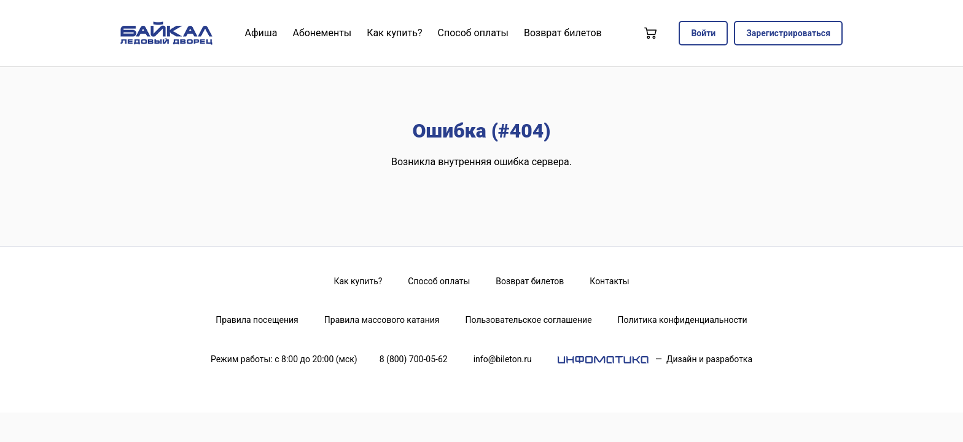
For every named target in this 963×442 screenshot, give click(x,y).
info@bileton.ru (503, 359)
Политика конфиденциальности (682, 320)
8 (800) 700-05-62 (414, 359)
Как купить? (357, 281)
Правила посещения (257, 320)
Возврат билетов (530, 281)
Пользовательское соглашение (529, 320)
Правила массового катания (382, 320)
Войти (703, 33)
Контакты (609, 281)
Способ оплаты (439, 281)
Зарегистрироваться (788, 33)
